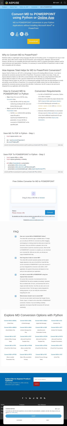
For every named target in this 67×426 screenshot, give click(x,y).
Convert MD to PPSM (26, 345)
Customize (19, 420)
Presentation (10, 110)
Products (21, 404)
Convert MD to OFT (56, 327)
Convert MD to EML (25, 320)
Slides (49, 113)
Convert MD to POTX (57, 336)
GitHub (45, 145)
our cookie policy (13, 412)
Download (33, 41)
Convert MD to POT (25, 336)
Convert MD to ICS (56, 320)
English (56, 2)
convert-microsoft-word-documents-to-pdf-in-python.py (19, 145)
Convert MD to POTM (41, 336)
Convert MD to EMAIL (10, 320)
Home (2, 404)
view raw (60, 145)
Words (56, 113)
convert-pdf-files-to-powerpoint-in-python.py (16, 172)
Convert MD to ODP (41, 327)
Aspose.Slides (46, 101)
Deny (47, 420)
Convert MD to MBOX (10, 327)
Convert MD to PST (41, 354)
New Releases (42, 404)
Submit (37, 384)
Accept (33, 416)
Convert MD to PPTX (26, 354)
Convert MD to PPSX (41, 345)
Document (9, 99)
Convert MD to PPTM (10, 354)
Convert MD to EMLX (41, 320)
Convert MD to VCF (56, 354)
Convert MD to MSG (25, 327)
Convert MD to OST (10, 336)
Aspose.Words (56, 101)
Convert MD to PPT (56, 345)
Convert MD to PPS (10, 345)
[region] (33, 139)
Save (28, 101)
